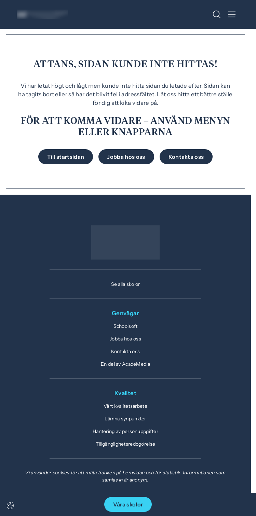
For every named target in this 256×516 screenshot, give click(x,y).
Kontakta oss (125, 351)
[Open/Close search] (216, 14)
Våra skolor (128, 504)
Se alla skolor (125, 284)
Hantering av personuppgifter (125, 431)
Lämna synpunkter (125, 419)
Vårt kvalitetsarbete (125, 406)
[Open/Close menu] (231, 14)
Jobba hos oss (125, 339)
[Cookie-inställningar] (10, 505)
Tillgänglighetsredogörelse (125, 444)
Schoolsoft (125, 326)
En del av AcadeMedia (125, 364)
